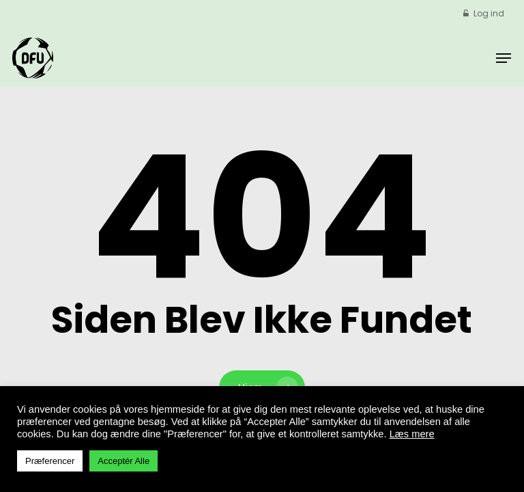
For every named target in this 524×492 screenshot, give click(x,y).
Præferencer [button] (49, 461)
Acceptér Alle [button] (123, 461)
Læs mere (412, 433)
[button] (503, 58)
